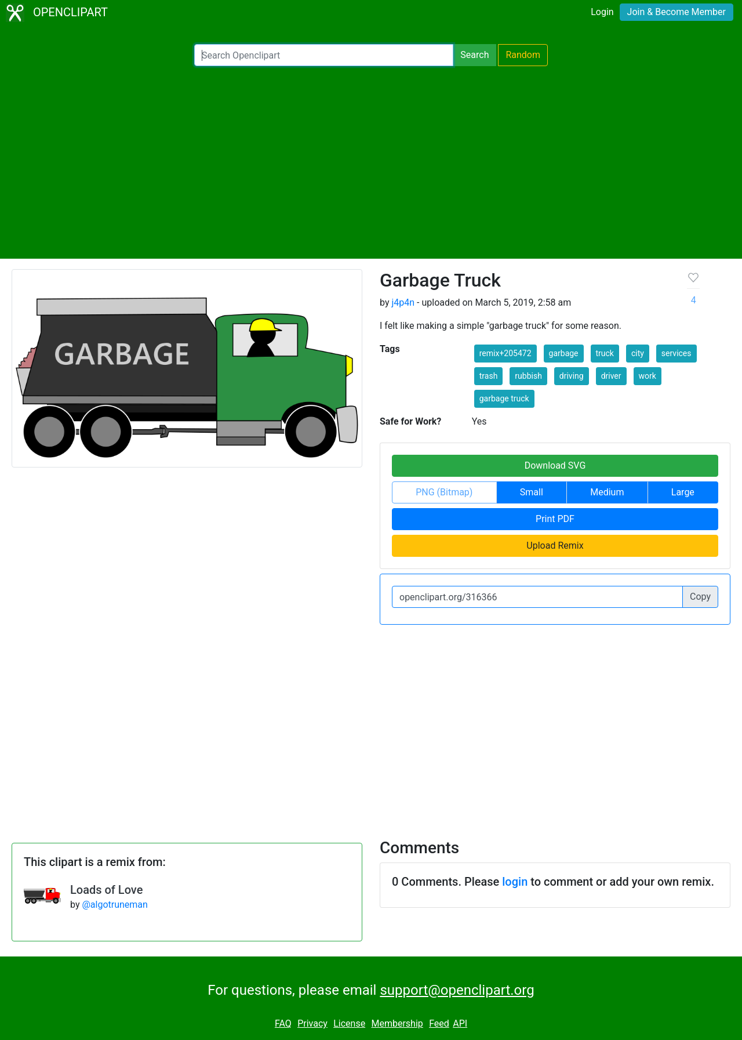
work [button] (647, 376)
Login (602, 11)
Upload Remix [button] (554, 545)
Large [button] (682, 492)
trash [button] (488, 376)
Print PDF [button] (555, 518)
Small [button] (531, 492)
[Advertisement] (371, 162)
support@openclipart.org (457, 990)
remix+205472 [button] (505, 353)
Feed (439, 1023)
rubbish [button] (528, 376)
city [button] (637, 353)
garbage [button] (564, 353)
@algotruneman (114, 904)
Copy (700, 596)
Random (522, 54)
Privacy (312, 1023)
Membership (397, 1023)
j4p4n (402, 302)
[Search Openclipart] (323, 55)
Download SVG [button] (555, 465)
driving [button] (571, 376)
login (515, 882)
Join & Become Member (676, 11)
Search (474, 54)
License (349, 1023)
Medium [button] (607, 492)
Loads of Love (106, 890)
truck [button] (605, 353)
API (460, 1023)
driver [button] (611, 376)
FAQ (283, 1023)
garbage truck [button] (504, 398)
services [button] (676, 353)
